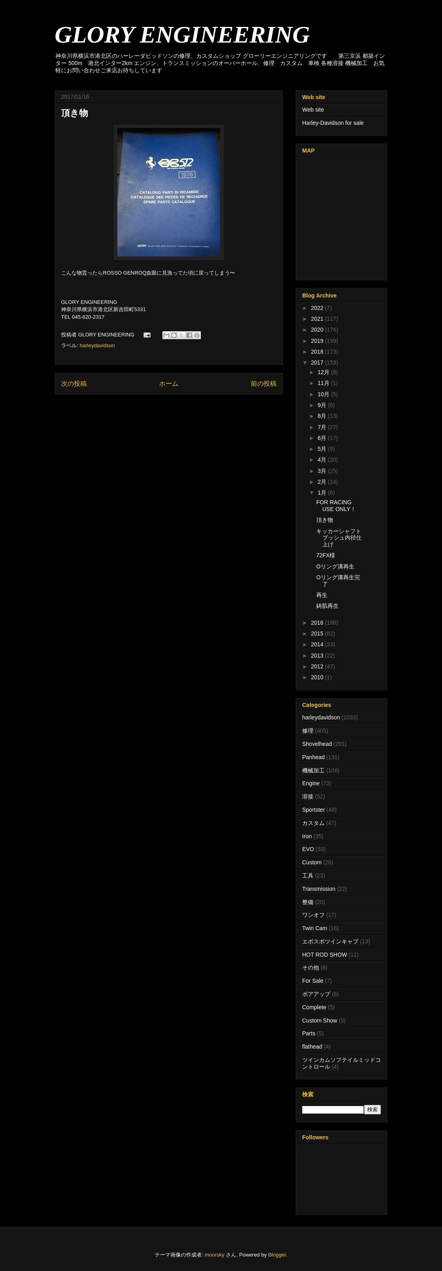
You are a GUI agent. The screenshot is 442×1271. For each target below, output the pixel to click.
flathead (312, 1046)
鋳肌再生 (327, 606)
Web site (313, 109)
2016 (318, 622)
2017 (318, 362)
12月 (324, 372)
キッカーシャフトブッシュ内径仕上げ (339, 538)
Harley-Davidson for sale (333, 123)
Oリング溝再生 (335, 566)
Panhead (313, 757)
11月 (324, 383)
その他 (310, 967)
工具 (307, 875)
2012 (318, 666)
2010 (318, 677)
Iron (307, 836)
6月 (322, 438)
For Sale (312, 981)
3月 (322, 471)
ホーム (168, 383)
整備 (307, 902)
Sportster (313, 810)
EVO (308, 849)
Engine (311, 783)
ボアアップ (316, 994)
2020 (318, 329)
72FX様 (325, 555)
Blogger (277, 1255)
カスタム (313, 823)
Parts (308, 1033)
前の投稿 (263, 383)
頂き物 (324, 520)
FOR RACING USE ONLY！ (336, 505)
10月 (324, 394)
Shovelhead (317, 744)
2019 (318, 341)
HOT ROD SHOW (324, 954)
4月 (322, 459)
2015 (318, 633)
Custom (311, 862)
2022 (318, 308)
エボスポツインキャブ (330, 941)
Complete (314, 1007)
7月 (322, 427)
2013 (318, 655)
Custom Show (319, 1020)
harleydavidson (97, 345)
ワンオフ (313, 915)
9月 (322, 405)
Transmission (319, 889)
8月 (322, 416)
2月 (322, 482)
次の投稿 (74, 383)
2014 (318, 644)
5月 (322, 449)
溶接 (307, 796)
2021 (318, 319)
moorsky (214, 1255)
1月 (322, 492)
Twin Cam (314, 928)
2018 (318, 351)
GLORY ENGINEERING (182, 34)
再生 (321, 595)
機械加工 (313, 770)
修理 (307, 730)
